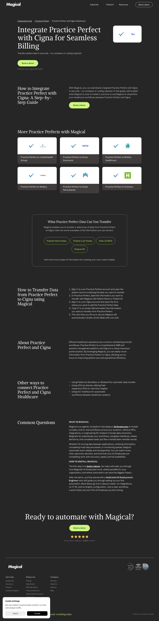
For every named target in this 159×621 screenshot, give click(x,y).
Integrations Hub (25, 21)
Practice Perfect (42, 21)
